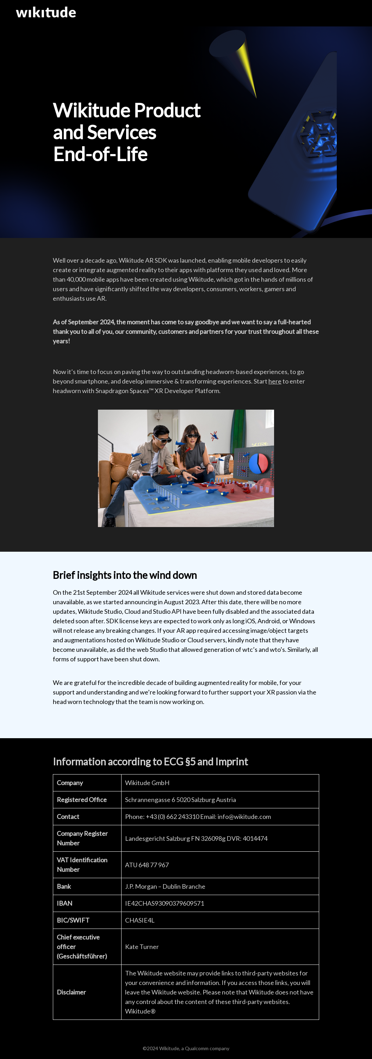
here (274, 381)
